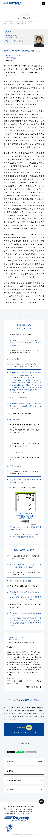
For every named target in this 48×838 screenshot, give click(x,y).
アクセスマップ (18, 807)
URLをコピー (31, 752)
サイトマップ (8, 807)
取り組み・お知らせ (15, 22)
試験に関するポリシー (25, 811)
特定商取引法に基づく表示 (12, 814)
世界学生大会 (8, 809)
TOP (5, 22)
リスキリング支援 (28, 807)
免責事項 (29, 809)
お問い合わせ (25, 814)
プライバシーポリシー (11, 811)
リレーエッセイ (28, 22)
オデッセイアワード (19, 809)
